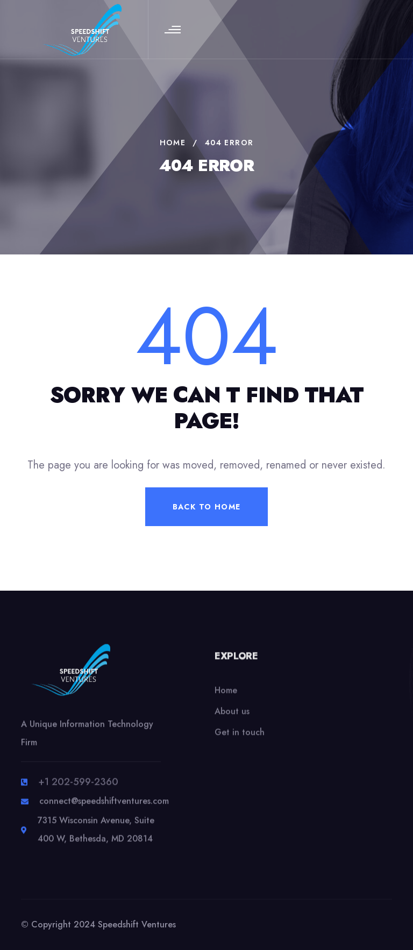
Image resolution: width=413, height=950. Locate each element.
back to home (207, 506)
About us (232, 719)
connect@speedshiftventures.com (104, 807)
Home (226, 698)
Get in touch (240, 740)
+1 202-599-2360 (78, 788)
